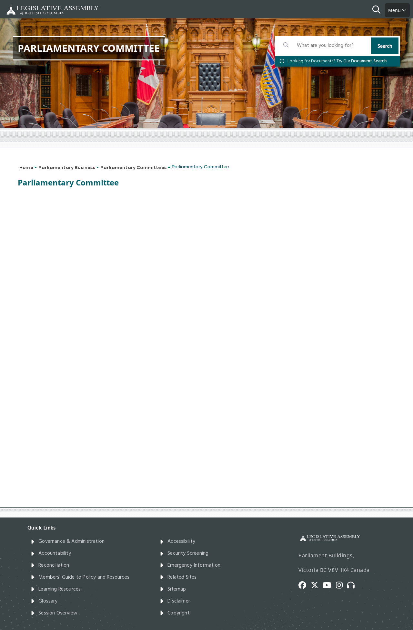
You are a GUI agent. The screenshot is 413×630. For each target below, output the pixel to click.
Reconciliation (50, 565)
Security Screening (184, 553)
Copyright (175, 613)
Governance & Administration (68, 541)
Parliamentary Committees (133, 167)
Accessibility (178, 541)
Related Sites (178, 577)
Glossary (44, 601)
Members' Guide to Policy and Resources (80, 577)
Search (385, 46)
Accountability (51, 553)
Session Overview (54, 613)
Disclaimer (175, 601)
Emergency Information (190, 565)
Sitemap (173, 589)
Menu (397, 10)
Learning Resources (56, 589)
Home (26, 167)
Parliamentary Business (66, 167)
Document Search (369, 61)
